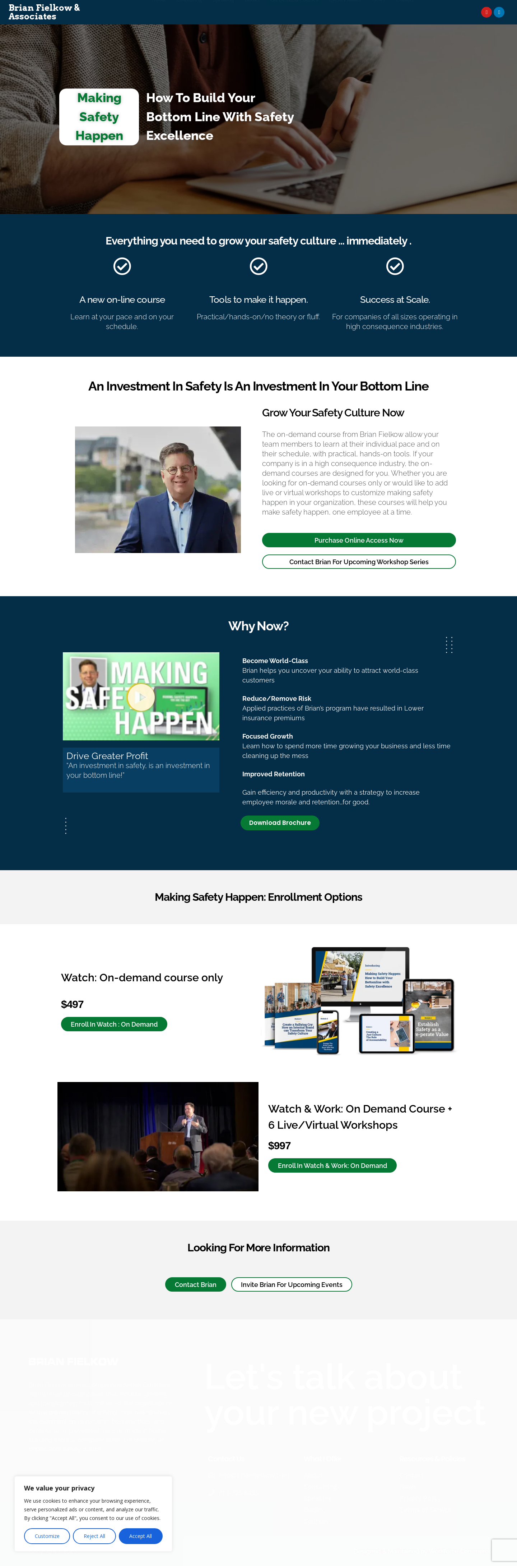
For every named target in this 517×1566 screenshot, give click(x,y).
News (378, 12)
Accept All (140, 1536)
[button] (141, 696)
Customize (47, 1536)
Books (252, 12)
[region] (93, 1514)
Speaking (223, 12)
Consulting (189, 12)
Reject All (94, 1536)
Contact (405, 12)
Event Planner (345, 12)
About (159, 12)
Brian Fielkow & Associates (44, 12)
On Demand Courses (294, 12)
